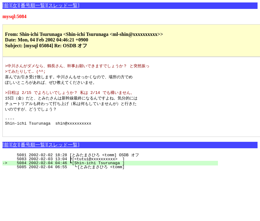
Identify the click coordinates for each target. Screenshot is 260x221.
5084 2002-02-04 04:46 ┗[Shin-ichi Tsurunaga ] (114, 170)
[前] (6, 5)
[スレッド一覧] (63, 5)
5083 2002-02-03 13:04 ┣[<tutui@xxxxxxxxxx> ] (114, 166)
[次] (15, 5)
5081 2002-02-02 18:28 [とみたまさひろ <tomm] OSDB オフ (111, 162)
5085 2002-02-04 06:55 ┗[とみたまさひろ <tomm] (110, 174)
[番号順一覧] (33, 5)
